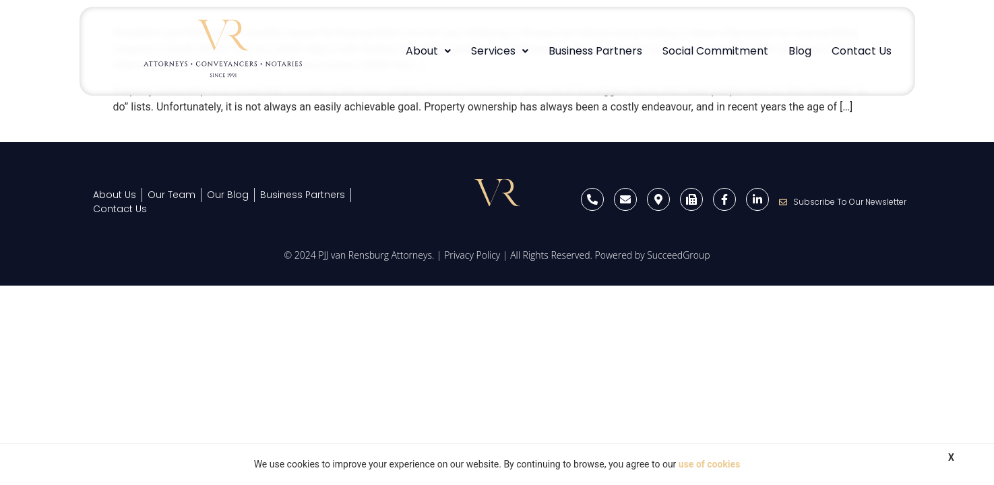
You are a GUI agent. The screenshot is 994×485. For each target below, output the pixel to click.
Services (499, 51)
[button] (428, 51)
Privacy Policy (472, 255)
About (428, 51)
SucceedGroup (678, 255)
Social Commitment (715, 51)
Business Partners (595, 51)
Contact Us (862, 51)
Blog (799, 51)
